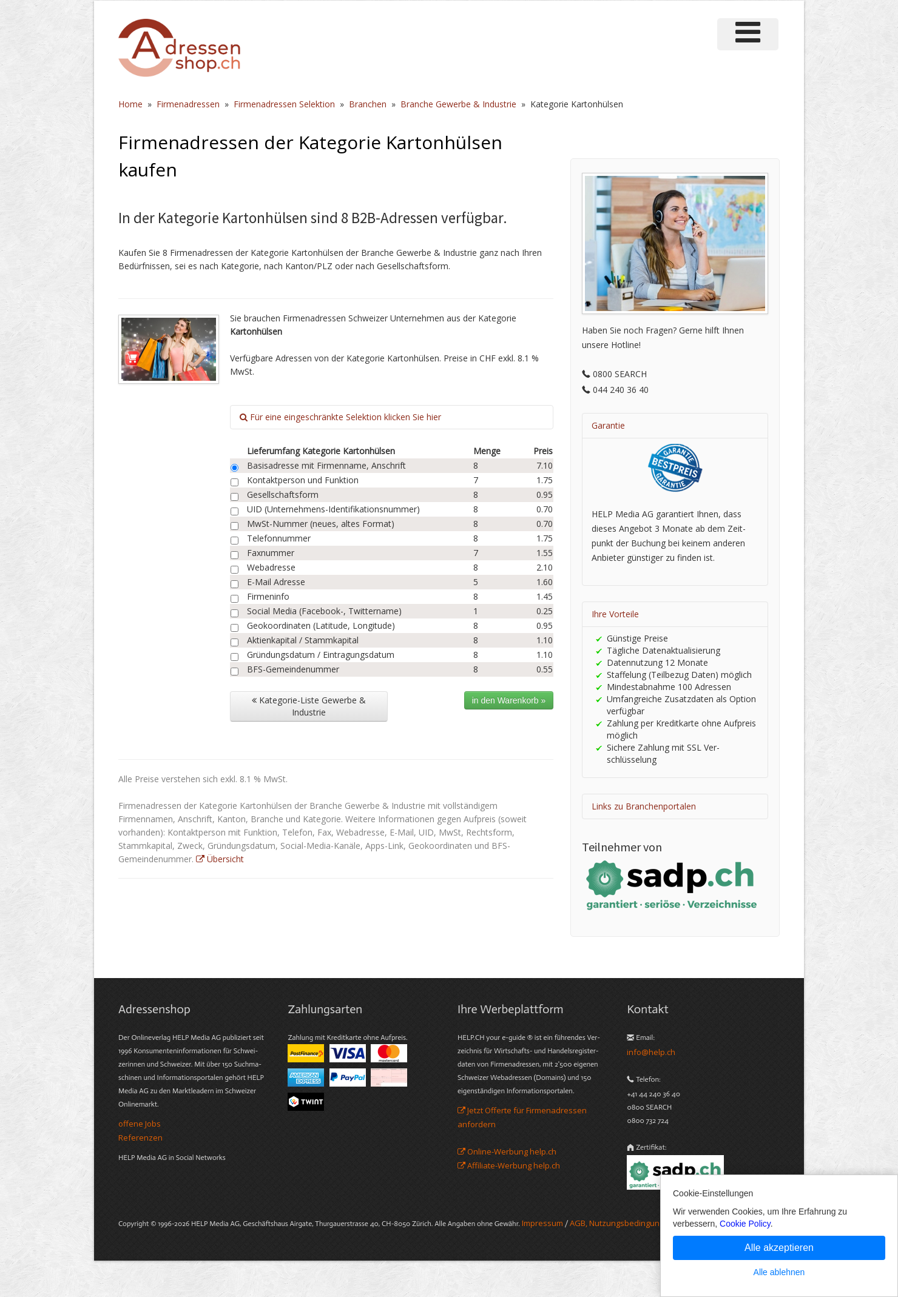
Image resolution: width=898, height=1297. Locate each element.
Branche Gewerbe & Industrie (458, 104)
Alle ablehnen (779, 1272)
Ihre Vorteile (615, 614)
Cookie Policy (745, 1223)
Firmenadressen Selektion (284, 104)
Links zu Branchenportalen (644, 806)
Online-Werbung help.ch (506, 1151)
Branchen (368, 104)
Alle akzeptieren (779, 1247)
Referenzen (140, 1137)
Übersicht (220, 859)
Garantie (608, 425)
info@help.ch (651, 1052)
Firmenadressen (188, 104)
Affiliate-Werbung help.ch (508, 1165)
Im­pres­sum (542, 1223)
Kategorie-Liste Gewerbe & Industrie (309, 706)
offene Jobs (139, 1123)
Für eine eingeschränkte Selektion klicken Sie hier (340, 417)
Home (130, 104)
